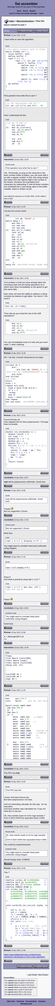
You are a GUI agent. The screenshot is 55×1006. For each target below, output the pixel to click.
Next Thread (43, 974)
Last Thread (32, 974)
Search (25, 11)
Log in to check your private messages (23, 13)
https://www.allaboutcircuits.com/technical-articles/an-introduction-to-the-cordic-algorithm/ (24, 955)
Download (20, 1001)
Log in (41, 13)
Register (33, 11)
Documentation (31, 1001)
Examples (42, 1001)
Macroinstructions (25, 21)
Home (19, 11)
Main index (11, 1001)
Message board (26, 1004)
